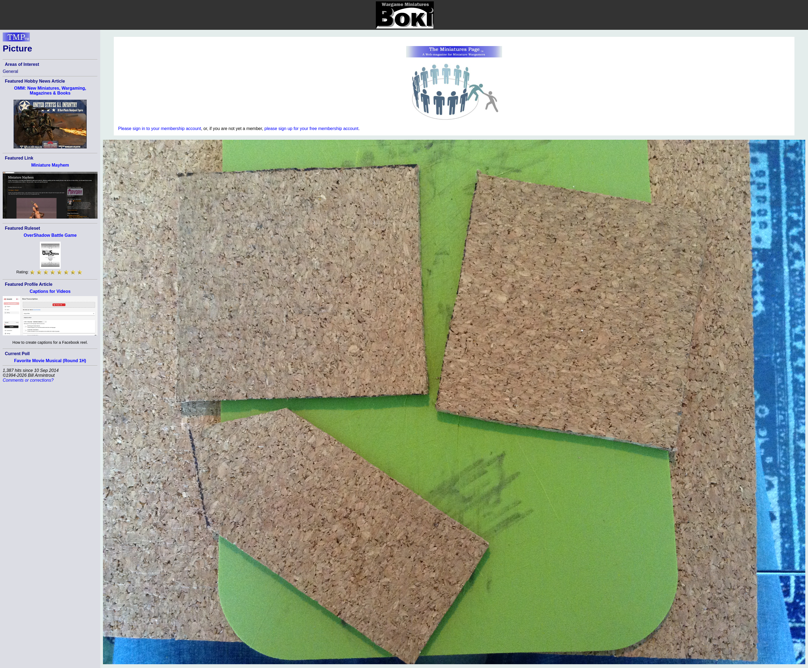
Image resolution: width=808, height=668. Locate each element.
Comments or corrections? (28, 380)
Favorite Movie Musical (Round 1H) (50, 360)
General (10, 71)
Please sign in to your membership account (159, 128)
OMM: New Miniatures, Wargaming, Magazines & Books (50, 90)
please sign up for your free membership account (311, 128)
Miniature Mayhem (50, 165)
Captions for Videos (50, 291)
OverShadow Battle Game (50, 235)
